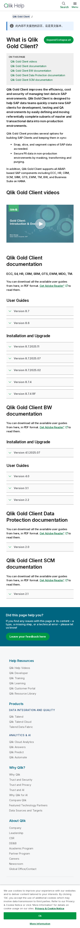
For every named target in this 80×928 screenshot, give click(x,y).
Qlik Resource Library (22, 693)
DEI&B (13, 843)
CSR (11, 838)
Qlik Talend (16, 716)
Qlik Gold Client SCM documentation (31, 79)
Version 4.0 (21, 476)
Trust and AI (16, 789)
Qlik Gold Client (21, 16)
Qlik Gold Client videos (23, 61)
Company (15, 827)
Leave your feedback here (28, 636)
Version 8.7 (21, 311)
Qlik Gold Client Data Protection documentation (37, 75)
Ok (40, 915)
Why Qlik (14, 774)
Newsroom (16, 863)
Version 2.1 (21, 594)
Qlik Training (17, 678)
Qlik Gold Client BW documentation (30, 70)
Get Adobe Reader (52, 286)
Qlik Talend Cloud (20, 721)
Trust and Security (20, 779)
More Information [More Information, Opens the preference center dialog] (40, 923)
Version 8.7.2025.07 (27, 358)
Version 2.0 (21, 547)
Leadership (16, 833)
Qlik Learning (17, 683)
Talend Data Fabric (21, 726)
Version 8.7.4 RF (25, 393)
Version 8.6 (22, 323)
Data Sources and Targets (25, 810)
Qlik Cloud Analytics (21, 741)
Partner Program (19, 853)
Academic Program (21, 848)
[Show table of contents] (7, 16)
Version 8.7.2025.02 (27, 370)
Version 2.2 (21, 500)
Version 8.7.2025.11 (26, 346)
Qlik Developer (18, 673)
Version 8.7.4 (23, 382)
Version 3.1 (21, 488)
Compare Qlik (17, 800)
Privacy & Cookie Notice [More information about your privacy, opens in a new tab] (49, 908)
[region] (40, 906)
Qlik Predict (16, 752)
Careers (14, 858)
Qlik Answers (17, 747)
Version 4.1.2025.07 (27, 452)
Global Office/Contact (22, 868)
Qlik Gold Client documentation (28, 66)
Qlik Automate (18, 757)
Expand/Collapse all (59, 39)
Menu (75, 6)
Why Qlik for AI (18, 795)
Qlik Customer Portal (22, 688)
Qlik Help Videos (19, 667)
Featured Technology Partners (28, 805)
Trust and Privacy (20, 784)
